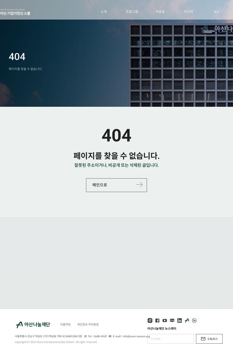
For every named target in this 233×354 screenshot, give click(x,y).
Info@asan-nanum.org (136, 336)
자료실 (160, 12)
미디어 (188, 12)
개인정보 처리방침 (88, 324)
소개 (104, 12)
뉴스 (217, 12)
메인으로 (99, 185)
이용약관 (65, 324)
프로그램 (132, 12)
